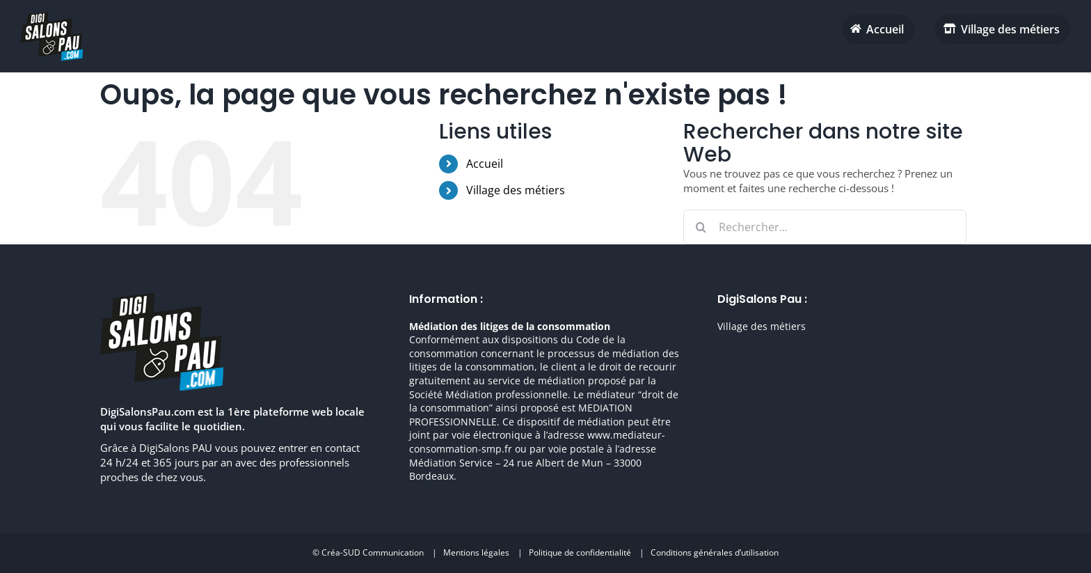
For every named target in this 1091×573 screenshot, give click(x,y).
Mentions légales (476, 552)
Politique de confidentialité (580, 552)
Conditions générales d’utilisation (715, 552)
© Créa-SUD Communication (368, 552)
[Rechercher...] (824, 227)
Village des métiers (515, 190)
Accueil (484, 163)
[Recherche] (700, 227)
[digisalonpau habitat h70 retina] (52, 17)
